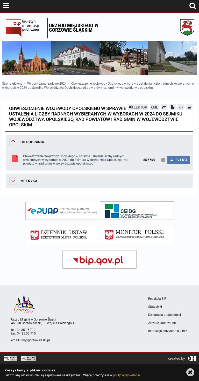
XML (154, 107)
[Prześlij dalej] (164, 107)
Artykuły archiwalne (162, 323)
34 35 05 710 (26, 330)
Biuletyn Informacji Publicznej (25, 28)
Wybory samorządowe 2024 (47, 83)
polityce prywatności (127, 375)
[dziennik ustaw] (62, 235)
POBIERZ (178, 159)
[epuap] (62, 211)
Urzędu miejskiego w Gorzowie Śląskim (73, 27)
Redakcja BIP (157, 299)
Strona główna (12, 83)
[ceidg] (137, 210)
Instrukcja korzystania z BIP (167, 331)
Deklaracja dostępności (164, 315)
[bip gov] (99, 259)
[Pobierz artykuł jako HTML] (180, 107)
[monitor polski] (137, 235)
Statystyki (155, 307)
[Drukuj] (189, 107)
